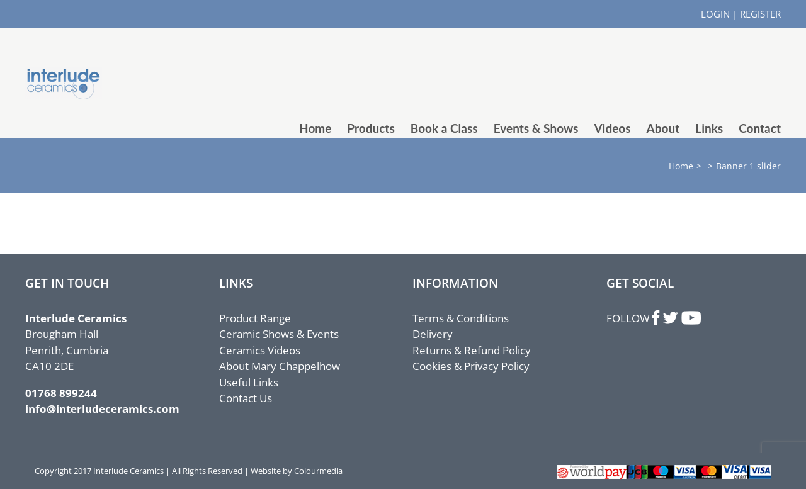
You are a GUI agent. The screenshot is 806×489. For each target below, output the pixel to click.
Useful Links (248, 382)
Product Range (255, 318)
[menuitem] (323, 128)
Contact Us (245, 398)
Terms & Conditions (460, 318)
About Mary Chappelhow (279, 366)
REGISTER (760, 14)
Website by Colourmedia (297, 470)
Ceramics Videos (259, 350)
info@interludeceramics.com (102, 409)
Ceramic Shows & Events (279, 334)
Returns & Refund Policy (471, 350)
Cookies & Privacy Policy (471, 366)
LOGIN (715, 14)
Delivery (432, 334)
